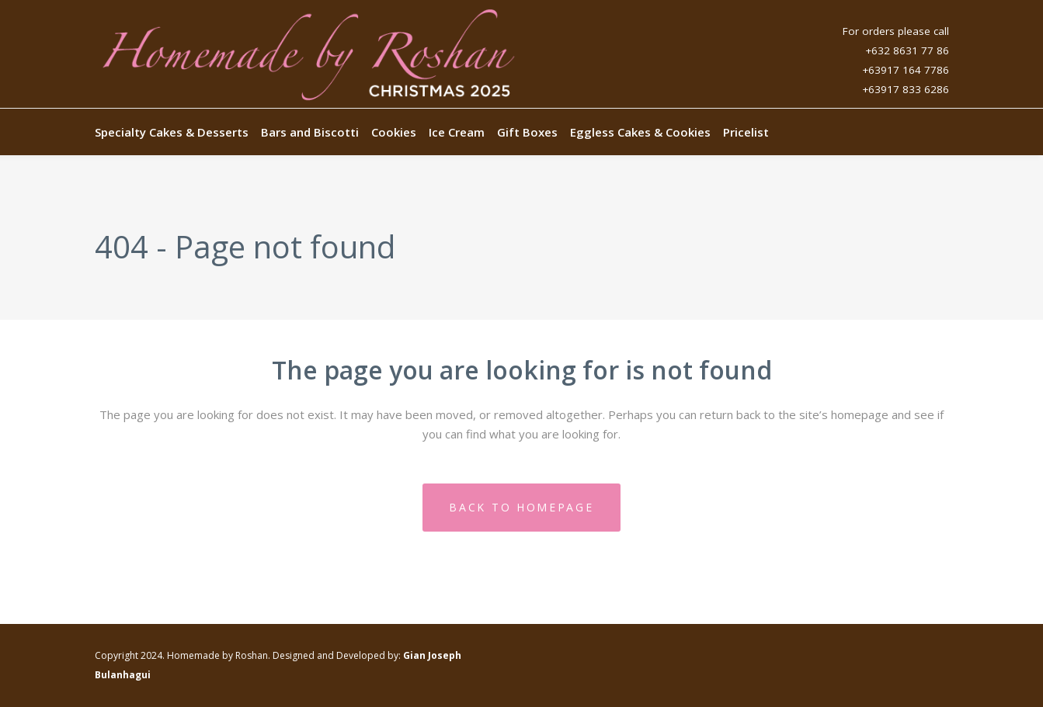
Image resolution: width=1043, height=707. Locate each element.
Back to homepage (521, 507)
